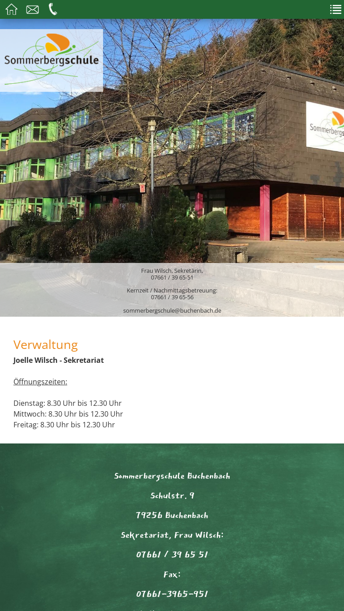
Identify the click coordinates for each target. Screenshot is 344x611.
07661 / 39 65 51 (172, 554)
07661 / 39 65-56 (172, 297)
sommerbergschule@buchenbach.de (172, 310)
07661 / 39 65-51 (172, 277)
